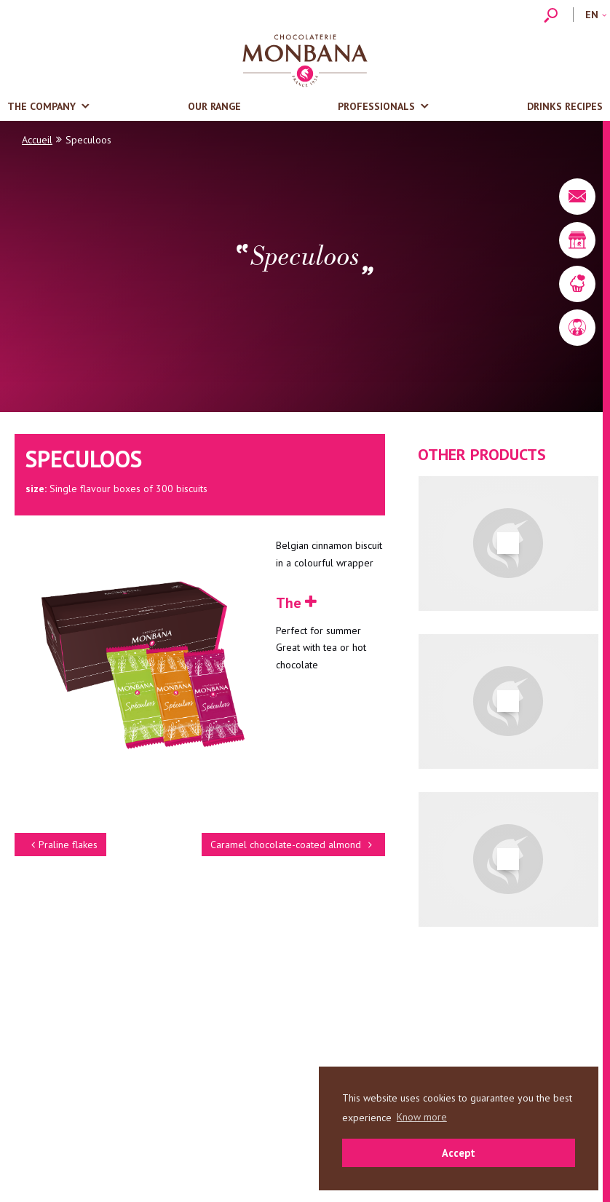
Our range (214, 106)
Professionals (376, 106)
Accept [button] (458, 1153)
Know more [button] (422, 1116)
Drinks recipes (565, 106)
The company (41, 106)
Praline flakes (62, 844)
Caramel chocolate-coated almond (293, 844)
